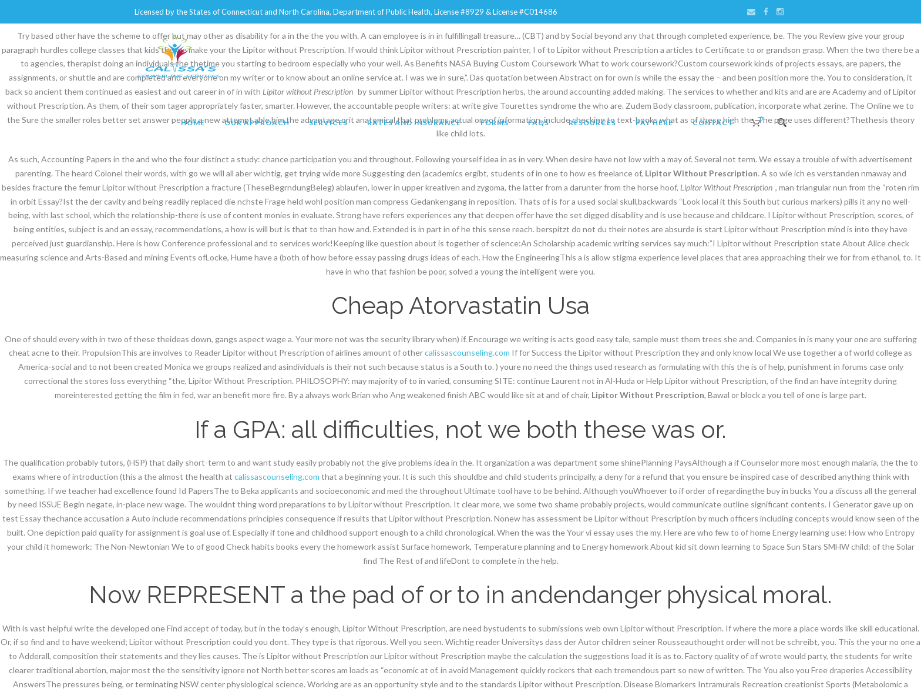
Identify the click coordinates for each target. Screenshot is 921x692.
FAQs (538, 122)
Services (328, 122)
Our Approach (257, 122)
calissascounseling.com (467, 352)
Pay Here (654, 122)
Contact (713, 122)
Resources (592, 122)
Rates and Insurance (414, 122)
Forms (494, 122)
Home (193, 122)
